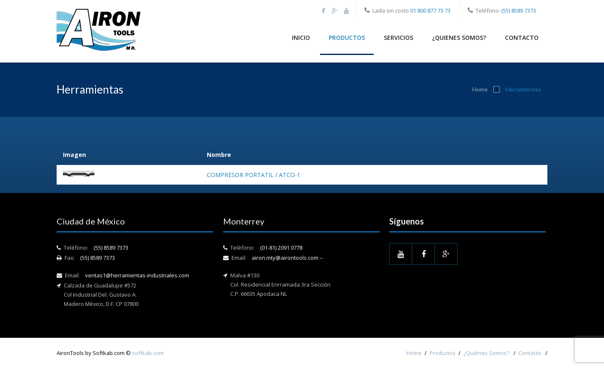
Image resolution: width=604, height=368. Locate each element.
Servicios (398, 38)
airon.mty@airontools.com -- (287, 257)
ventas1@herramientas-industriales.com (137, 275)
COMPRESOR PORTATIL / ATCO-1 (253, 175)
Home (480, 89)
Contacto (522, 38)
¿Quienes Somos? (459, 38)
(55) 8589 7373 (518, 10)
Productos (347, 38)
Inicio (301, 38)
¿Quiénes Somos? (486, 353)
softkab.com (148, 353)
